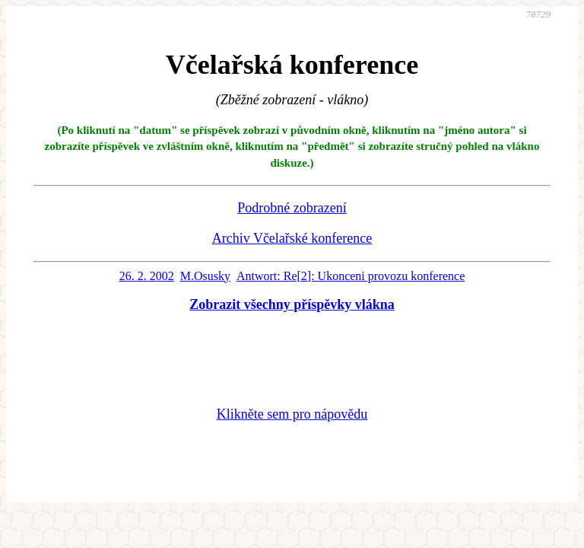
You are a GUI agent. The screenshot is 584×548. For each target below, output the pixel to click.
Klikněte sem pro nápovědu (292, 414)
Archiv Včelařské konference (292, 238)
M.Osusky (205, 275)
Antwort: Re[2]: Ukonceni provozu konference (350, 275)
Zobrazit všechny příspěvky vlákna (292, 304)
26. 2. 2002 (146, 275)
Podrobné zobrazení (291, 207)
